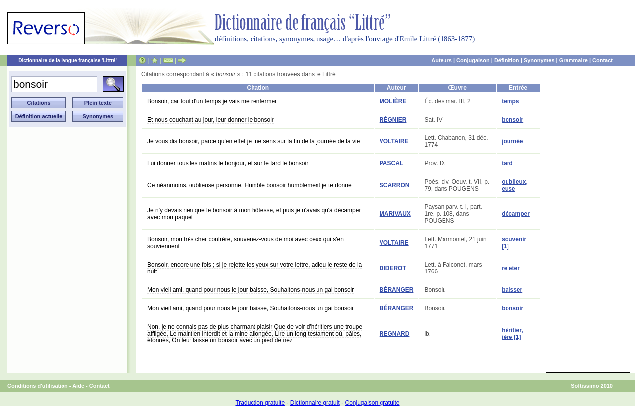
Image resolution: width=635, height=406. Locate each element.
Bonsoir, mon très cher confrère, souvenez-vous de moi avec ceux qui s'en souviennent (245, 243)
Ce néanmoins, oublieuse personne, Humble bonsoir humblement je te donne (249, 185)
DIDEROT (393, 268)
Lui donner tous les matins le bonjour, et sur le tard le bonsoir (227, 163)
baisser (512, 289)
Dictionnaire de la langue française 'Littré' (67, 60)
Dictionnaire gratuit (315, 402)
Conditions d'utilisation (37, 386)
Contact (602, 60)
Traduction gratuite (260, 402)
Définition (506, 60)
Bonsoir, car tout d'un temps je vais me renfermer (212, 101)
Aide (78, 386)
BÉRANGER (397, 289)
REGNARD (395, 333)
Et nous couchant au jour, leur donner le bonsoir (210, 119)
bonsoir (512, 119)
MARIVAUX (395, 213)
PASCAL (391, 163)
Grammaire (573, 60)
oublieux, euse (515, 185)
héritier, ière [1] (512, 333)
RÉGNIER (393, 119)
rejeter (511, 268)
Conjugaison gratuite (372, 402)
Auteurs (441, 60)
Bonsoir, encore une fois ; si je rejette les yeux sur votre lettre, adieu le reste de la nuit (254, 268)
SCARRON (395, 185)
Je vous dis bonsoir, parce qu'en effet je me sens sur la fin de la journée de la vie (253, 141)
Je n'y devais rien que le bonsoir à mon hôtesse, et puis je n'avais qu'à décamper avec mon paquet (254, 214)
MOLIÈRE (393, 101)
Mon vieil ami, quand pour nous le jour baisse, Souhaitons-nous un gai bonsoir (250, 289)
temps (510, 101)
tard (507, 163)
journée (512, 141)
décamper (516, 213)
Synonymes (539, 60)
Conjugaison (473, 60)
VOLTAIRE (394, 141)
